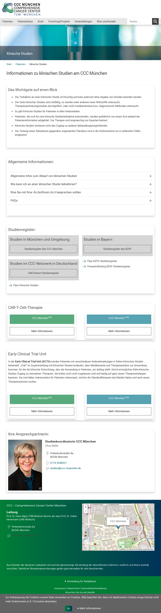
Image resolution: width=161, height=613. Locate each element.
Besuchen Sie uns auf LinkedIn (80, 592)
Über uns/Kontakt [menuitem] (106, 21)
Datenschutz (74, 588)
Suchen (156, 21)
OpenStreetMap (136, 549)
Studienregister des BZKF (117, 248)
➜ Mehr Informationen (89, 608)
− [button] (86, 511)
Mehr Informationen (42, 331)
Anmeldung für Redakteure (81, 581)
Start (9, 64)
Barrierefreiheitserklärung (94, 588)
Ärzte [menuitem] (41, 21)
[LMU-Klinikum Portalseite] (21, 9)
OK (68, 608)
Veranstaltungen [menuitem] (83, 21)
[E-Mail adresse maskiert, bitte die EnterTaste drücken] (65, 468)
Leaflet (122, 549)
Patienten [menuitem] (7, 21)
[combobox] (143, 21)
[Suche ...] (139, 21)
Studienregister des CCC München (44, 248)
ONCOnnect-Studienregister (43, 273)
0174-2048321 (58, 462)
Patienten (20, 64)
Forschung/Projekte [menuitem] (59, 21)
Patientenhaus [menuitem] (25, 21)
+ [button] (86, 507)
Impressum (60, 588)
